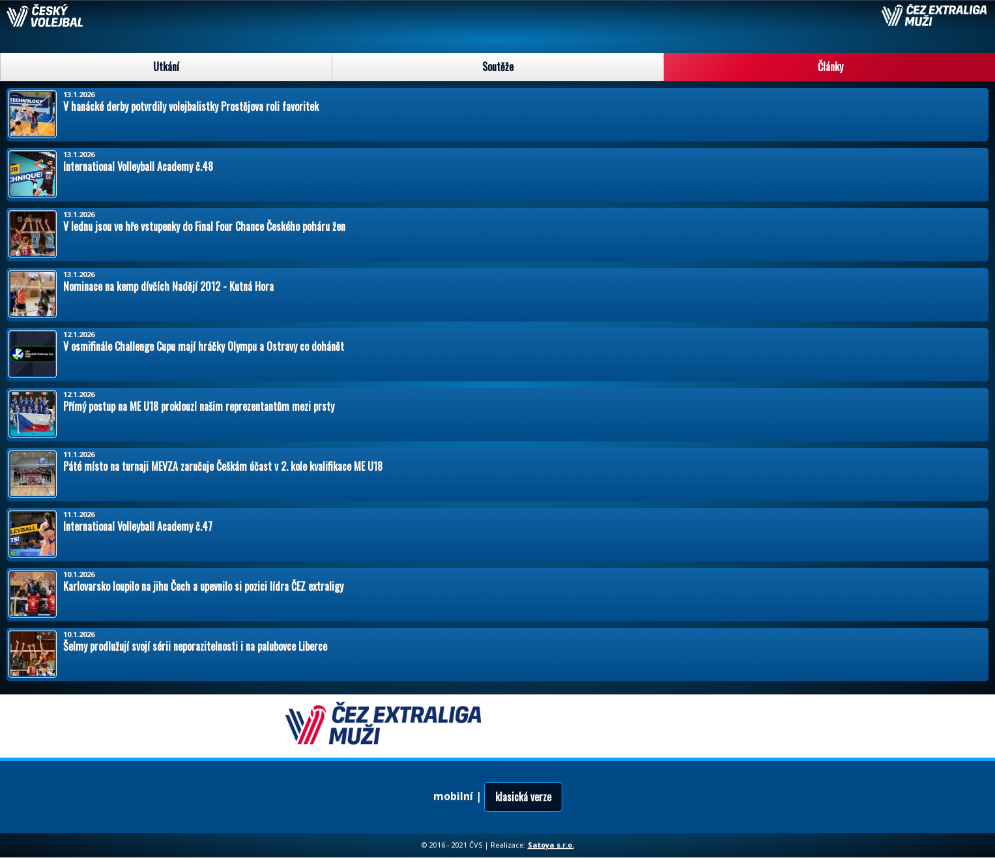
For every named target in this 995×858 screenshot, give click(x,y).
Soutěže (497, 66)
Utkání (166, 66)
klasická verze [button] (523, 797)
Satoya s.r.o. (551, 845)
